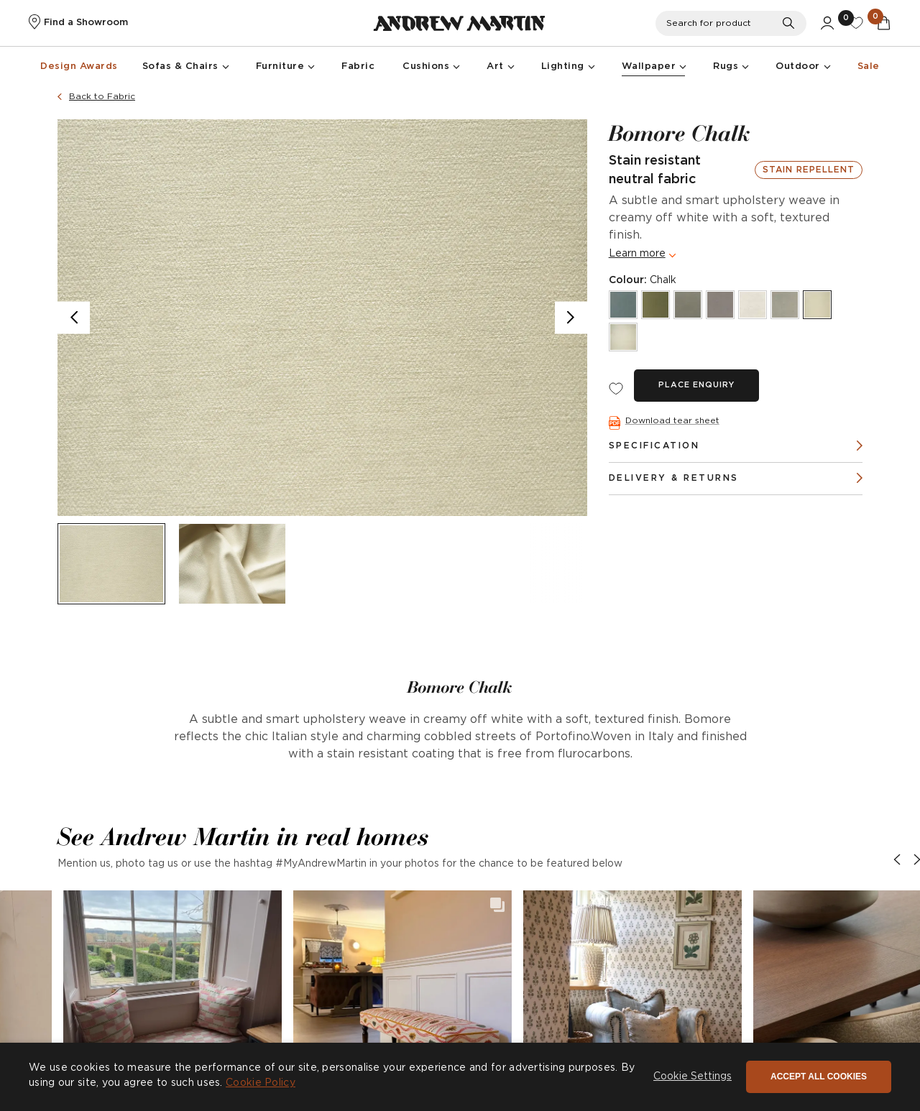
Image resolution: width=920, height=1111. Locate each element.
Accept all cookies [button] (818, 1076)
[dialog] (460, 1077)
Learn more (637, 253)
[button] (172, 999)
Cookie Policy (260, 1083)
